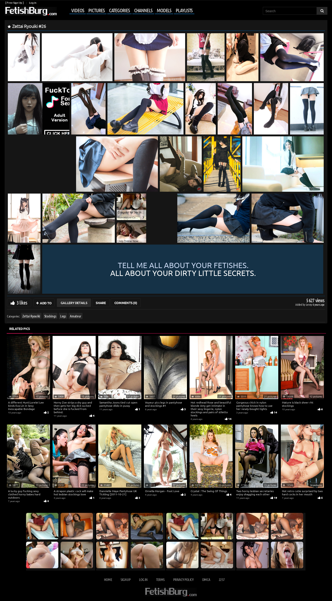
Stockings (50, 316)
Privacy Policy (183, 579)
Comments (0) (125, 303)
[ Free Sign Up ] (14, 3)
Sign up (125, 579)
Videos (77, 10)
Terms (160, 579)
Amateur (75, 316)
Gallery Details (74, 303)
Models (164, 10)
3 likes (22, 302)
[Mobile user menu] (126, 10)
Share (101, 303)
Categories (119, 10)
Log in (32, 3)
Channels (143, 10)
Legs (63, 316)
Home (108, 579)
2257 (222, 579)
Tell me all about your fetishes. (183, 269)
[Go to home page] (31, 11)
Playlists (184, 10)
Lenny (309, 304)
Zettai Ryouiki (31, 316)
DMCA (206, 579)
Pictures (96, 10)
